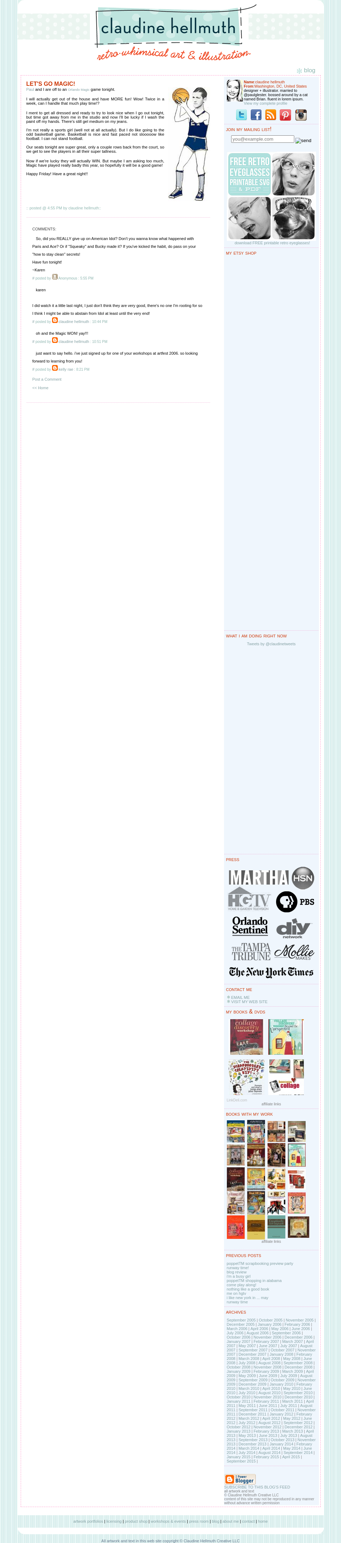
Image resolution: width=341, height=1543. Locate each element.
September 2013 (253, 1440)
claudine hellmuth (73, 321)
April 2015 (291, 1457)
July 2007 (288, 1346)
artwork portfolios (88, 1521)
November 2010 (267, 1397)
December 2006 (298, 1337)
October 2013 (283, 1440)
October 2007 (283, 1350)
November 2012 (267, 1427)
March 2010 (249, 1388)
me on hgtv (236, 1293)
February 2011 (266, 1401)
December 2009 (252, 1384)
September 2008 (298, 1363)
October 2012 (239, 1427)
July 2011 (288, 1405)
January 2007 (239, 1341)
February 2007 (266, 1341)
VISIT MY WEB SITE (249, 1002)
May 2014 (291, 1448)
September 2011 (253, 1410)
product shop (136, 1521)
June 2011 (268, 1405)
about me (231, 1521)
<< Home (40, 388)
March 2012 (249, 1418)
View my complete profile (265, 103)
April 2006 (259, 1328)
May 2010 (291, 1388)
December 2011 (252, 1414)
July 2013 (288, 1435)
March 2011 (292, 1401)
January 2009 (239, 1371)
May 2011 (247, 1405)
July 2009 (288, 1375)
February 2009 (266, 1371)
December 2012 (298, 1427)
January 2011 (239, 1401)
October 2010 (239, 1397)
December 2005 (241, 1324)
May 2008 (291, 1358)
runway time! (238, 1268)
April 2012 (271, 1418)
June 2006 (301, 1328)
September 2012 (298, 1423)
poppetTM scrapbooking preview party (260, 1263)
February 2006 (297, 1324)
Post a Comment (47, 379)
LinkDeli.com (237, 1100)
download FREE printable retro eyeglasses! (272, 243)
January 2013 (239, 1431)
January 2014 (282, 1444)
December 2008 (298, 1367)
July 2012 (247, 1423)
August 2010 (269, 1393)
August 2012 (269, 1423)
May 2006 (280, 1328)
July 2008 (247, 1363)
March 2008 (249, 1358)
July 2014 (247, 1452)
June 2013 (268, 1435)
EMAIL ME (240, 997)
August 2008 (269, 1363)
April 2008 (271, 1358)
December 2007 (252, 1354)
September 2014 (298, 1452)
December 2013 (252, 1444)
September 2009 (253, 1380)
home (263, 1521)
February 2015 (266, 1457)
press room (199, 1521)
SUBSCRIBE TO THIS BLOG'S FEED (257, 1487)
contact (248, 1521)
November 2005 (300, 1320)
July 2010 (247, 1393)
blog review (237, 1272)
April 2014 (271, 1448)
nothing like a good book (248, 1289)
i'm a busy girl (239, 1276)
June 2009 (268, 1375)
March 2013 (292, 1431)
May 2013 (247, 1435)
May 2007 (247, 1346)
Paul (30, 89)
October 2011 (283, 1410)
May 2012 (291, 1418)
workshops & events (168, 1521)
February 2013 (266, 1431)
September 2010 (298, 1393)
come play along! (241, 1285)
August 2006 (257, 1333)
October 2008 (239, 1367)
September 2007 (253, 1350)
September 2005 (241, 1320)
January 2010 (282, 1384)
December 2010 (298, 1397)
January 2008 (282, 1354)
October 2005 (271, 1320)
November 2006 (267, 1337)
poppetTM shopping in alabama (254, 1280)
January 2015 (239, 1457)
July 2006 (235, 1333)
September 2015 (241, 1461)
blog (215, 1521)
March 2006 (237, 1328)
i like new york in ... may (248, 1298)
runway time (237, 1302)
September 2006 (286, 1333)
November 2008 (267, 1367)
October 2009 (283, 1380)
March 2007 (292, 1341)
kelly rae (65, 369)
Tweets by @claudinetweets (271, 644)
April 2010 (271, 1388)
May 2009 (247, 1375)
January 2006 (269, 1324)
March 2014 (249, 1448)
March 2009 (292, 1371)
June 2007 (268, 1346)
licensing (114, 1521)
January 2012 (282, 1414)
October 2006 (239, 1337)
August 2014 (269, 1452)
